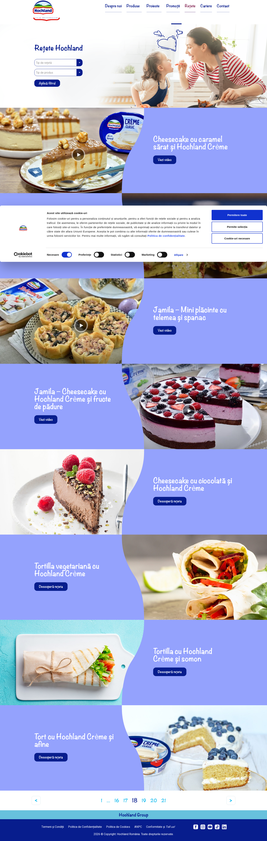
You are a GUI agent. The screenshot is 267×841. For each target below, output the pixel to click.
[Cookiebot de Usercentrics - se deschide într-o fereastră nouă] (23, 49)
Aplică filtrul (47, 83)
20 (153, 800)
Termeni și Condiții (52, 827)
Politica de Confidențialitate (85, 827)
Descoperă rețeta (170, 501)
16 (117, 800)
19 (144, 800)
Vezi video (165, 159)
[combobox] (58, 62)
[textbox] (58, 62)
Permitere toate (237, 9)
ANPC (138, 827)
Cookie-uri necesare (237, 32)
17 (125, 800)
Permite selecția (237, 21)
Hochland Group (133, 814)
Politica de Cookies (118, 827)
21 (163, 800)
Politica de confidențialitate (166, 30)
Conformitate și (160, 827)
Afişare (178, 49)
